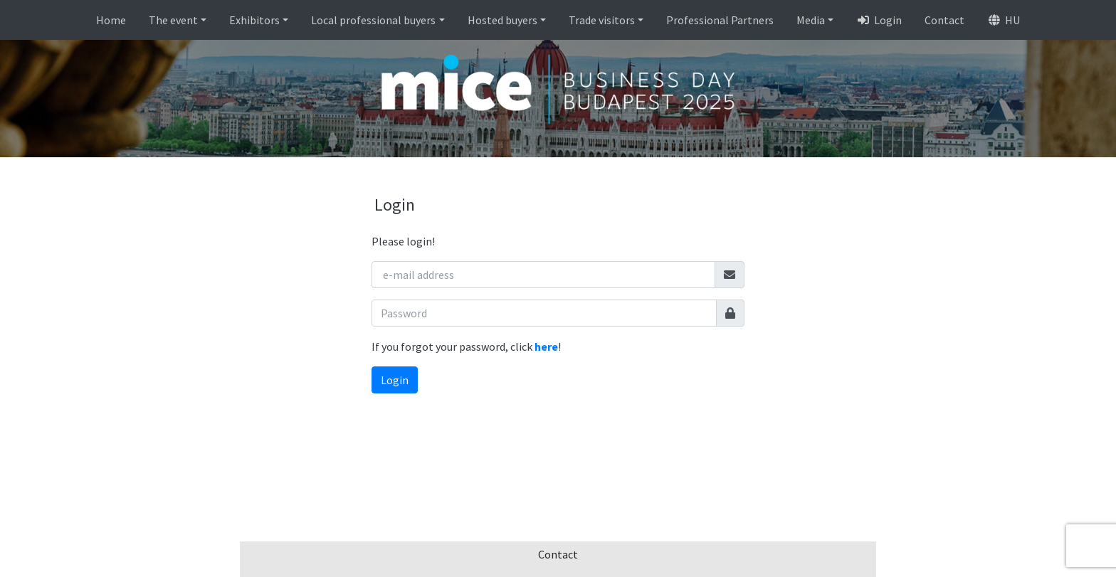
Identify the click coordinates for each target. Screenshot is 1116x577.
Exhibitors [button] (254, 20)
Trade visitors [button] (602, 20)
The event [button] (173, 20)
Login (879, 20)
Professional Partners (720, 20)
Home (111, 20)
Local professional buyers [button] (373, 20)
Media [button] (810, 20)
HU (1003, 20)
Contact (944, 20)
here (546, 346)
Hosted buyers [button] (502, 20)
